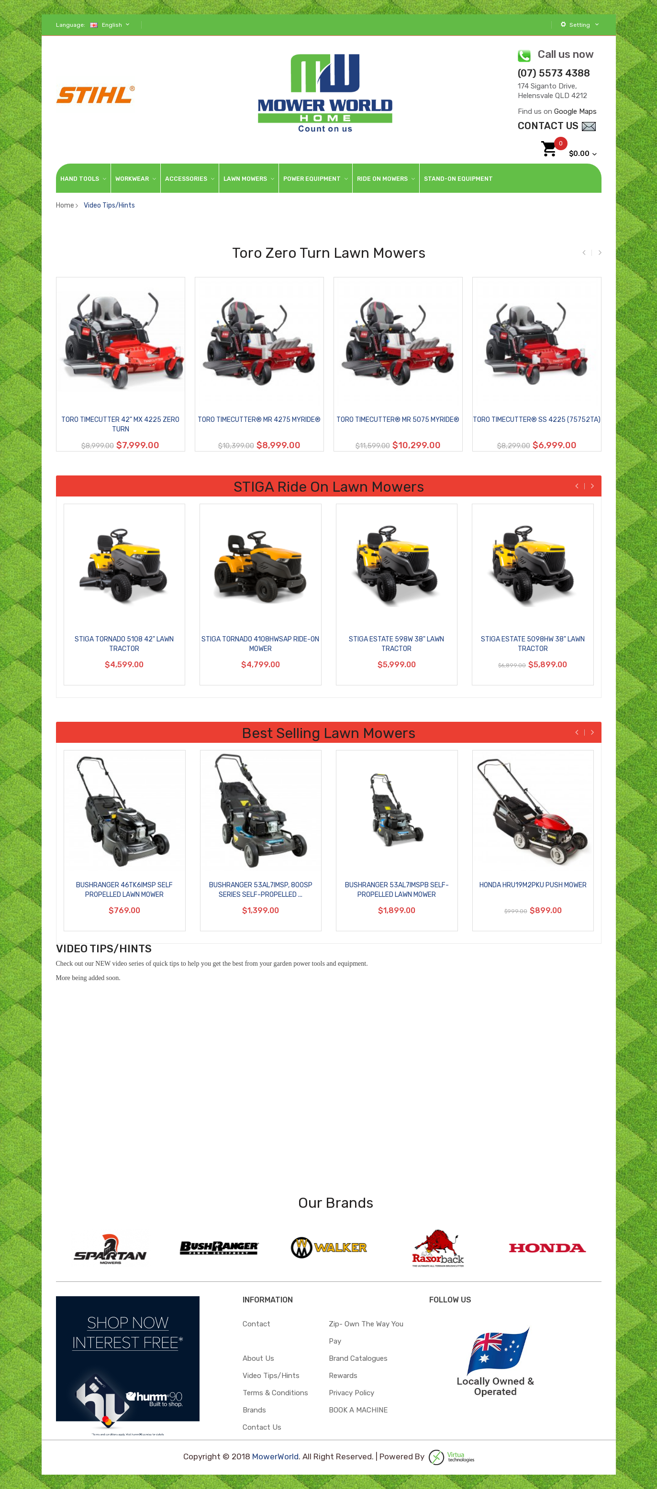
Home (65, 205)
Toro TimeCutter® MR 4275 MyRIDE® (260, 420)
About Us (258, 1358)
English (111, 24)
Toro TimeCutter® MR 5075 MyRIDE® (398, 420)
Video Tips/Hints (109, 205)
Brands (254, 1410)
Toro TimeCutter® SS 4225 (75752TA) (537, 420)
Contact (256, 1324)
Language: (70, 25)
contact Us (557, 126)
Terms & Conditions (275, 1393)
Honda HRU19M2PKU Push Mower (536, 885)
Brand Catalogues (358, 1358)
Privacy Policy (351, 1393)
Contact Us (262, 1427)
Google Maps (575, 111)
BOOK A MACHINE (358, 1410)
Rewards (343, 1375)
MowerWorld (275, 1457)
